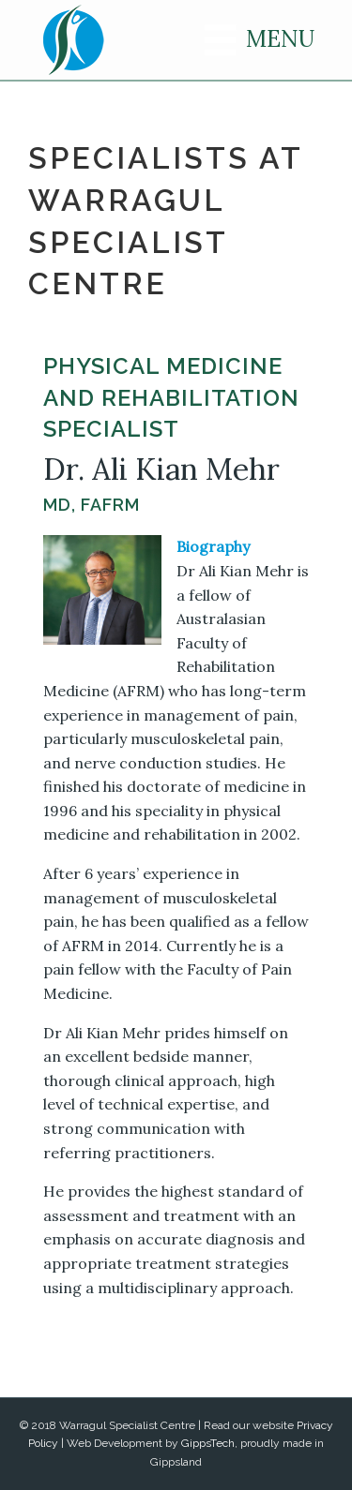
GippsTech (208, 1443)
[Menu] (245, 40)
